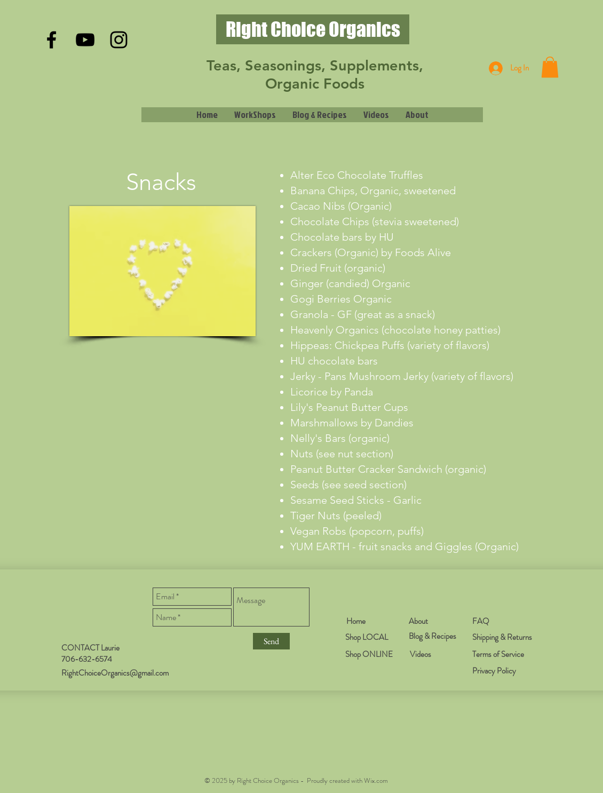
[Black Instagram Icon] (118, 39)
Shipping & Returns (502, 637)
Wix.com (376, 780)
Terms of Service (498, 654)
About (418, 621)
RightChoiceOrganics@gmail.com (115, 673)
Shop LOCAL (366, 637)
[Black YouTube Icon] (85, 39)
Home (356, 621)
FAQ (480, 621)
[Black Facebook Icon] (51, 39)
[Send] (271, 641)
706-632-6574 (86, 659)
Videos (420, 654)
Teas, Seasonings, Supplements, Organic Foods (315, 74)
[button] (550, 67)
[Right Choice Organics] (312, 29)
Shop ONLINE (369, 654)
